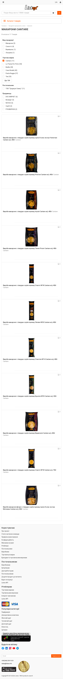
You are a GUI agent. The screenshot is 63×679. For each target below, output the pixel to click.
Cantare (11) (10, 61)
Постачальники (7, 549)
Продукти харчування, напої (17, 26)
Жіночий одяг (6, 618)
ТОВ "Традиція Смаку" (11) (15, 88)
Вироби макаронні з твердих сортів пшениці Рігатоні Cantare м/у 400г (31, 175)
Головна (4, 26)
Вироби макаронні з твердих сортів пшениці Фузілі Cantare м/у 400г (30, 211)
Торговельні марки (8, 555)
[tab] (31, 21)
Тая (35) (8, 76)
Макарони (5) (10, 43)
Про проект (5, 531)
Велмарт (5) (10, 100)
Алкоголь (5, 627)
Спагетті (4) (10, 46)
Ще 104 (7, 80)
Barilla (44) (9, 67)
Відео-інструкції (7, 580)
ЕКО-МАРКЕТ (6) (12, 97)
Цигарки (4, 630)
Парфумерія (6, 612)
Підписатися (56, 656)
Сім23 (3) (9, 106)
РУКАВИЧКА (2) (11, 109)
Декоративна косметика (10, 615)
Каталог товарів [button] (12, 21)
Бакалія (29, 26)
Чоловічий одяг (7, 621)
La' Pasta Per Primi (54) (14, 64)
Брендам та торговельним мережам (14, 557)
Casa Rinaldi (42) (11, 70)
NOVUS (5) (9, 103)
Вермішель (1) (11, 49)
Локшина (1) (10, 53)
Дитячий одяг (6, 624)
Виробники (5, 552)
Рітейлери (5, 546)
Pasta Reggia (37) (12, 73)
